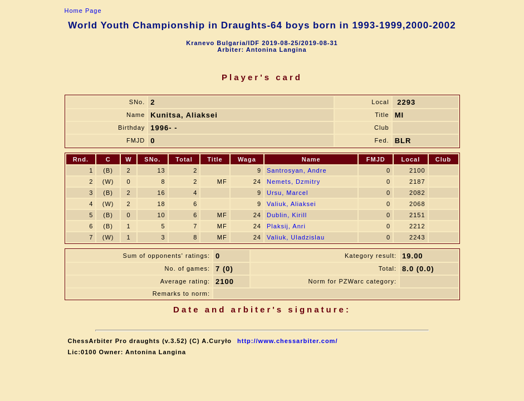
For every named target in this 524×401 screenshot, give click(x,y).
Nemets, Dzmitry (293, 181)
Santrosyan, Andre (297, 170)
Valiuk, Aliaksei (291, 203)
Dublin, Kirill (287, 215)
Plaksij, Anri (286, 226)
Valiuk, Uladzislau (296, 237)
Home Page (83, 10)
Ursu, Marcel (287, 192)
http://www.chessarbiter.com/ (287, 341)
